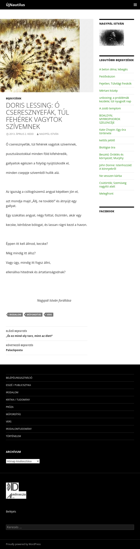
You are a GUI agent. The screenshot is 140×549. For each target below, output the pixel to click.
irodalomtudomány (19, 429)
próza (9, 407)
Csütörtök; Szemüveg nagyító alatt (112, 184)
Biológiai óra (107, 147)
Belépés (11, 511)
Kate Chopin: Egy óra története (112, 131)
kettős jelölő (107, 140)
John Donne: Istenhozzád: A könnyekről (115, 167)
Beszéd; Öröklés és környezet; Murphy (111, 156)
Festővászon (107, 76)
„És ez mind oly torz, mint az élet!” (46, 333)
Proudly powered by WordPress (23, 544)
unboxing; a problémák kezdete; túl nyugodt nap (115, 99)
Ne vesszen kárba (110, 176)
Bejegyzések (13, 98)
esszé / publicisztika (18, 385)
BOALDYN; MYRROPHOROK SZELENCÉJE (109, 119)
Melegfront (106, 193)
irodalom (15, 314)
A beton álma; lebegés (113, 69)
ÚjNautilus (15, 4)
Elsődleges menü (135, 4)
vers (49, 314)
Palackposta (46, 347)
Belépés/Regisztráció (19, 377)
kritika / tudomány (18, 399)
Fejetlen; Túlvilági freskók (115, 83)
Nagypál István (48, 134)
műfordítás (34, 314)
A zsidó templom (110, 108)
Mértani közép (108, 90)
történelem (13, 436)
